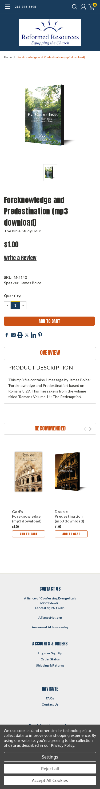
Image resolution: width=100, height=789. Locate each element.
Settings (50, 757)
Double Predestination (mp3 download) (70, 516)
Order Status (50, 659)
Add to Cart (29, 534)
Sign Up (56, 653)
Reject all (50, 769)
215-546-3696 (25, 7)
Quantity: (12, 295)
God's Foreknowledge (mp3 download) (27, 516)
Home (8, 57)
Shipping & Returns (50, 665)
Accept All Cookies (50, 780)
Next (90, 429)
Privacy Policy (62, 745)
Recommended (50, 428)
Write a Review (20, 258)
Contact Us (50, 704)
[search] (73, 6)
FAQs (50, 698)
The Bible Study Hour (22, 231)
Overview (50, 352)
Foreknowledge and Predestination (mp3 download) (51, 57)
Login (42, 653)
